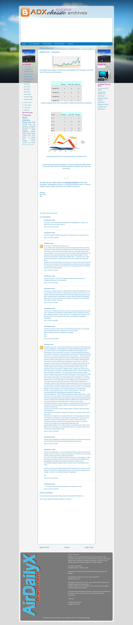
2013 (26, 69)
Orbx (29, 122)
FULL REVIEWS (34, 44)
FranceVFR (27, 144)
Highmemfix (101, 102)
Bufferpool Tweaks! (103, 104)
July (25, 84)
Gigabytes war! (102, 107)
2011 (26, 105)
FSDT (30, 124)
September (27, 79)
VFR (33, 122)
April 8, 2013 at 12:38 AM (51, 431)
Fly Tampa (32, 128)
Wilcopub (25, 130)
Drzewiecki (25, 128)
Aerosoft (24, 124)
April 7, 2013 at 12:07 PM (51, 227)
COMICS (70, 44)
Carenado (25, 126)
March (26, 94)
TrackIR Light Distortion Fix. (102, 92)
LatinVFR (24, 142)
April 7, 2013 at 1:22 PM (51, 270)
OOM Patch (101, 96)
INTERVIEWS (46, 44)
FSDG (33, 135)
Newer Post (44, 547)
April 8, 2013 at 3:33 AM (51, 478)
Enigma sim (26, 137)
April (25, 91)
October (26, 76)
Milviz (23, 139)
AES (23, 144)
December (27, 71)
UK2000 (33, 140)
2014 (26, 66)
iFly (34, 124)
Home (24, 44)
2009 (26, 110)
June (25, 86)
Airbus (33, 130)
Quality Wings (31, 133)
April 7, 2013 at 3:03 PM (51, 282)
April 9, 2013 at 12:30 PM (51, 489)
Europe (24, 122)
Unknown (47, 243)
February (26, 96)
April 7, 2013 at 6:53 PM (51, 320)
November (27, 74)
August (26, 81)
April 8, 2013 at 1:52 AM (51, 443)
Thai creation (31, 142)
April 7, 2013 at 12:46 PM (51, 237)
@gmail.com (76, 578)
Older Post (89, 547)
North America (26, 118)
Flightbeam (25, 131)
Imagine (33, 137)
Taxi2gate (24, 140)
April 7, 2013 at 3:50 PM (51, 302)
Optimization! (101, 109)
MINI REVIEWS (59, 44)
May (25, 89)
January (26, 99)
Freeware (26, 115)
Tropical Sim (26, 135)
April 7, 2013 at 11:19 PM (51, 338)
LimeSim (32, 131)
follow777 (74, 617)
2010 (26, 107)
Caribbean (32, 126)
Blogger (87, 617)
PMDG (24, 133)
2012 (26, 102)
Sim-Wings (32, 139)
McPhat (32, 144)
